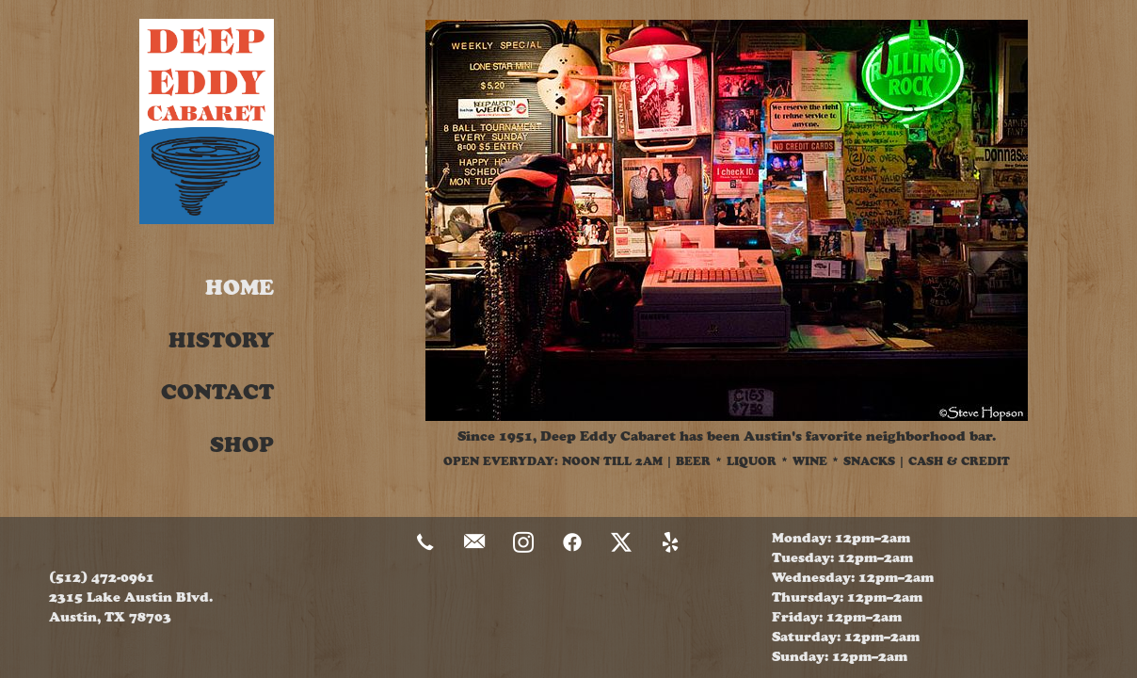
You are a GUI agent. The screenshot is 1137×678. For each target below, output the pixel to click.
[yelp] (670, 543)
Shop (242, 445)
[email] (474, 543)
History (221, 340)
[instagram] (523, 543)
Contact (217, 392)
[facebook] (572, 543)
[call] (425, 543)
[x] (621, 543)
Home (239, 287)
